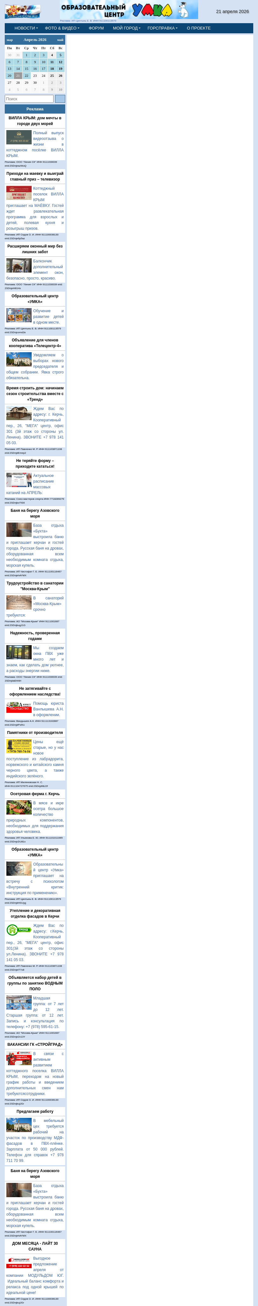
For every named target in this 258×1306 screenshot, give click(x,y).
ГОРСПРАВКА (161, 28)
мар (10, 40)
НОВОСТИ (25, 28)
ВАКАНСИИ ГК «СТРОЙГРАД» (34, 1044)
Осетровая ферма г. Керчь (35, 794)
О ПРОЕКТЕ (199, 28)
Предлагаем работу (35, 1111)
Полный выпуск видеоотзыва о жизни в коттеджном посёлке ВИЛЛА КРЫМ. (35, 144)
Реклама (35, 109)
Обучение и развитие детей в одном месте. (48, 317)
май (60, 40)
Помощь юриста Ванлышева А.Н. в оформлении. (48, 709)
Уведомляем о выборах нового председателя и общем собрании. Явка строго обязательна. (35, 366)
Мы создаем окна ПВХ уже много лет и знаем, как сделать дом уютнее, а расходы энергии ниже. (35, 659)
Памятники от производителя (35, 732)
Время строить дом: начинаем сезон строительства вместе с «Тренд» (35, 394)
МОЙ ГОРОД (125, 28)
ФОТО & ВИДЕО (61, 28)
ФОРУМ (96, 28)
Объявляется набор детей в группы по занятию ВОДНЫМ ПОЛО (35, 983)
